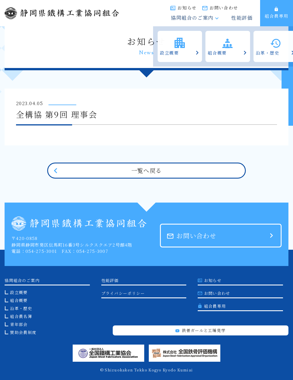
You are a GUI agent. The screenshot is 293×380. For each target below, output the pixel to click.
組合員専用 (276, 13)
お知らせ (206, 8)
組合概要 (18, 300)
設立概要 (18, 292)
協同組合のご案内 (206, 18)
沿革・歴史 (21, 308)
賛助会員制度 (23, 332)
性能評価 (245, 18)
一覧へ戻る (146, 170)
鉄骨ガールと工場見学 (200, 330)
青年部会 (18, 324)
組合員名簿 (21, 316)
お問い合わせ (242, 8)
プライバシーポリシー (123, 293)
